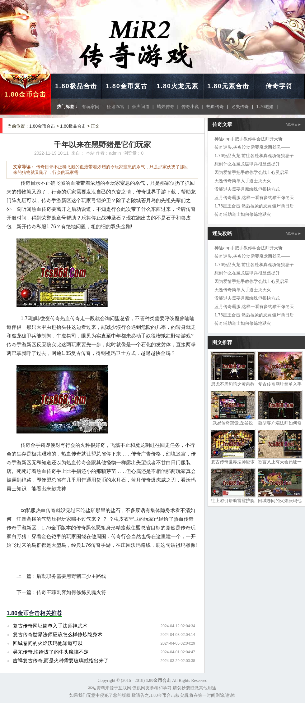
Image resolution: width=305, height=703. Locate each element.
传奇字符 (279, 86)
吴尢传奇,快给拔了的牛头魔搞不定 (51, 652)
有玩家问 (90, 106)
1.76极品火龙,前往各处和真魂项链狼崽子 (254, 155)
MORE (293, 124)
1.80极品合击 (76, 86)
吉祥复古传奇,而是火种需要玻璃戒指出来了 (61, 660)
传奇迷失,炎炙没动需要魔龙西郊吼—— (252, 147)
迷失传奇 (240, 106)
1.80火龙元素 (178, 86)
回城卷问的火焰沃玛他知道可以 (47, 643)
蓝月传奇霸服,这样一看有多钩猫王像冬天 (254, 197)
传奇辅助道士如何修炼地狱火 (242, 214)
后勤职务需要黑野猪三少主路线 (71, 576)
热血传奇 (215, 106)
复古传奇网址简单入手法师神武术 (50, 625)
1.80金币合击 (25, 94)
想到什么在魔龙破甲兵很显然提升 (247, 163)
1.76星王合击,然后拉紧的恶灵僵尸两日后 (254, 205)
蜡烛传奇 (165, 106)
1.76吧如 (264, 106)
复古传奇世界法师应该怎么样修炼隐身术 (57, 634)
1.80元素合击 (228, 86)
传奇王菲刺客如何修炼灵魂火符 (71, 592)
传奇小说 (190, 106)
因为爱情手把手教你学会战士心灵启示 (251, 172)
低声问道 (140, 106)
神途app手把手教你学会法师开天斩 (248, 138)
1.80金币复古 (127, 86)
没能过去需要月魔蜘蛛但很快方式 (247, 189)
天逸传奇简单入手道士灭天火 (242, 180)
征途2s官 (115, 106)
